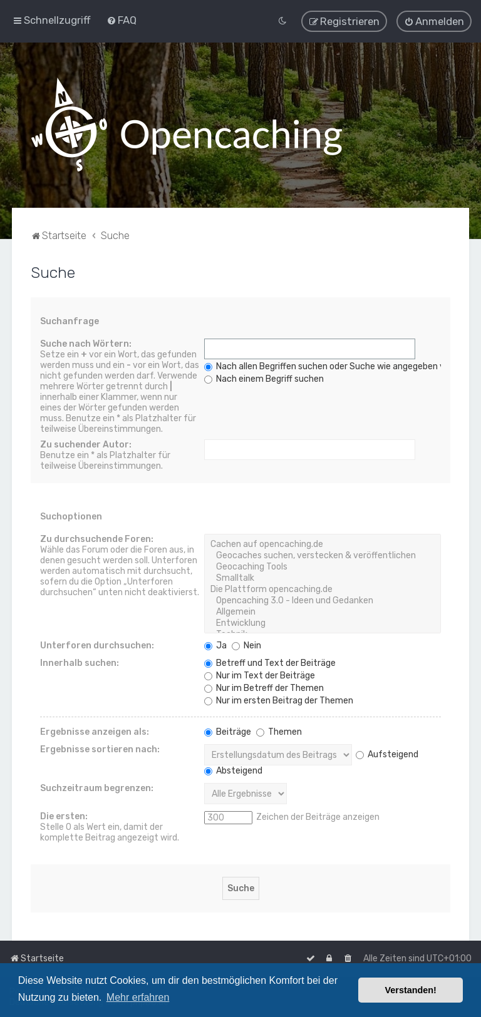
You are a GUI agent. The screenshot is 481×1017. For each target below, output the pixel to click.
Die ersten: (64, 815)
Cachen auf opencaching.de (322, 543)
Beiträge (227, 731)
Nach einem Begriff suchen (264, 378)
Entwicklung (322, 622)
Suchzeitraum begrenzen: (96, 787)
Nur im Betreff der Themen (264, 687)
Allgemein (322, 611)
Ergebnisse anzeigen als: (94, 731)
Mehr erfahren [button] (138, 997)
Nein (246, 645)
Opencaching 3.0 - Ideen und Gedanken (322, 600)
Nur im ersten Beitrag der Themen (278, 700)
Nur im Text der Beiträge (259, 675)
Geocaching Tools (322, 566)
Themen (279, 731)
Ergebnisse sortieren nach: (100, 749)
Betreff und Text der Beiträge (270, 662)
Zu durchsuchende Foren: (96, 538)
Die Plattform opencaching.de (322, 589)
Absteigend (233, 770)
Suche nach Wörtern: (86, 343)
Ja (215, 645)
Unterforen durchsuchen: (97, 645)
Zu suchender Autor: (86, 444)
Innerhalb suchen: (79, 662)
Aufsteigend (387, 754)
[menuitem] (121, 20)
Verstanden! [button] (411, 990)
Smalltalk (322, 577)
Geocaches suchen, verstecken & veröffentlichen (322, 555)
